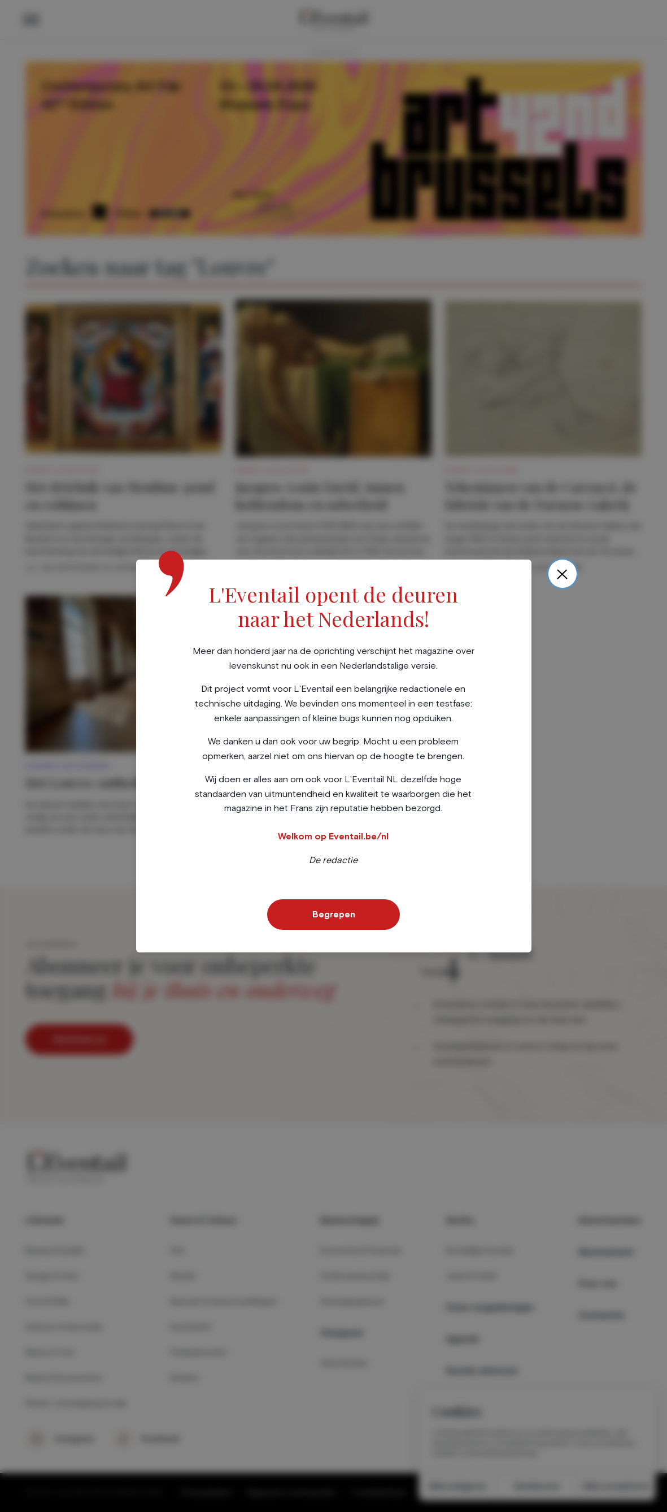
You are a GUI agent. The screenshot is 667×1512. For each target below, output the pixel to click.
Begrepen (333, 914)
